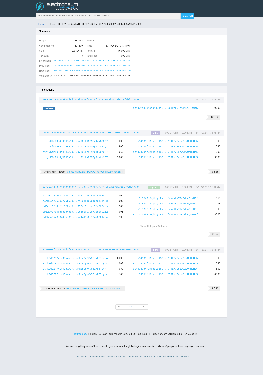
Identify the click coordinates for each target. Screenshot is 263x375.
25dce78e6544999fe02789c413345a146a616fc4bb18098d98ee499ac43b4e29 (91, 132)
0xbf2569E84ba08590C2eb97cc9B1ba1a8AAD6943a (94, 288)
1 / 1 (131, 307)
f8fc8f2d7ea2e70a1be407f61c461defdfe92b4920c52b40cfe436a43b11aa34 (92, 61)
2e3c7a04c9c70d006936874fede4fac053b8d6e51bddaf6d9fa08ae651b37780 (91, 187)
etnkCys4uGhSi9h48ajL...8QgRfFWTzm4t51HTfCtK (165, 108)
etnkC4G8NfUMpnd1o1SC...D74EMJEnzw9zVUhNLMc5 (165, 141)
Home (41, 24)
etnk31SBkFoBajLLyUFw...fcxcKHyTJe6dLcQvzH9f (165, 198)
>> (144, 307)
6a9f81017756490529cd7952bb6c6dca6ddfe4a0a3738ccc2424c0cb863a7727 (92, 71)
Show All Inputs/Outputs (153, 226)
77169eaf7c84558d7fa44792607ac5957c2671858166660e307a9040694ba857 (91, 249)
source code (81, 333)
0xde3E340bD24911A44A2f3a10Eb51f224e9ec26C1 (95, 171)
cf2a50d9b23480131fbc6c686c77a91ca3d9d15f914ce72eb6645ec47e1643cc (92, 66)
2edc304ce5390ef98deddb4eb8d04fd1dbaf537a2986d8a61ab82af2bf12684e (91, 99)
